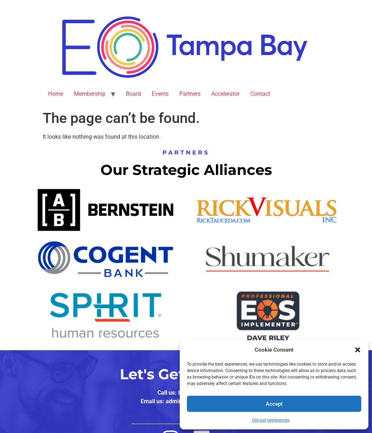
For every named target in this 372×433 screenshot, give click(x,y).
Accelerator (225, 93)
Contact (260, 93)
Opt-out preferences (270, 420)
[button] (357, 349)
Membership (89, 93)
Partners (190, 93)
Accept (274, 404)
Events (160, 93)
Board (133, 93)
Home (55, 93)
